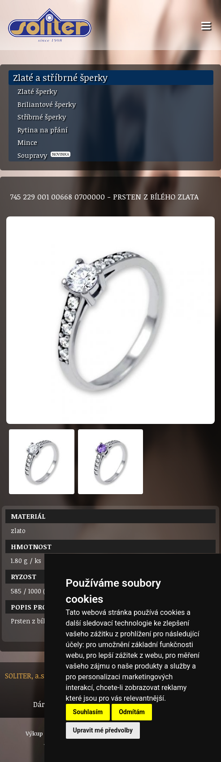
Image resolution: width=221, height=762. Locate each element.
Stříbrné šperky (41, 116)
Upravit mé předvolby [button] (103, 730)
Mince (27, 142)
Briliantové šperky (46, 104)
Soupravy (43, 155)
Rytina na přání (42, 129)
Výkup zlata (43, 733)
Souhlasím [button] (88, 711)
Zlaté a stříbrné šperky (60, 77)
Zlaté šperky (37, 91)
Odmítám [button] (132, 711)
